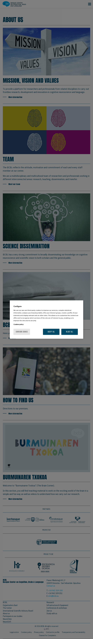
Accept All (51, 332)
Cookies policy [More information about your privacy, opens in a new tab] (18, 324)
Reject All (69, 332)
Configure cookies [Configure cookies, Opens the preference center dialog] (22, 332)
